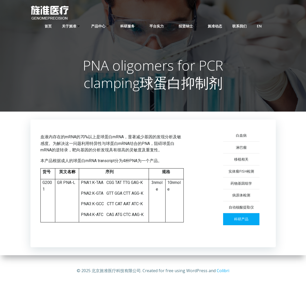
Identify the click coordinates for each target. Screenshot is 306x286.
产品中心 (100, 25)
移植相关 (241, 159)
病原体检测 (241, 195)
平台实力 (158, 25)
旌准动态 (215, 25)
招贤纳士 (188, 25)
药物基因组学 (241, 183)
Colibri (223, 270)
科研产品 (241, 219)
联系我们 (239, 25)
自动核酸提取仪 (241, 207)
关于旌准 (71, 25)
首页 (48, 25)
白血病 (241, 135)
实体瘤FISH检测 (241, 171)
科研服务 (129, 25)
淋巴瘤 (241, 147)
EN (259, 25)
